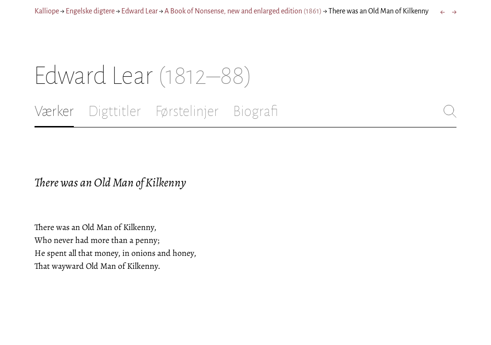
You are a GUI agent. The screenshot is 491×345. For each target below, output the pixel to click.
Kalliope (47, 11)
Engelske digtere (90, 11)
